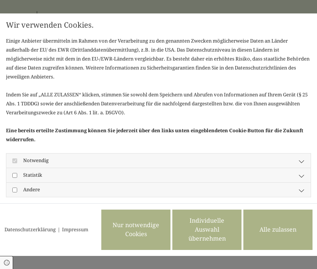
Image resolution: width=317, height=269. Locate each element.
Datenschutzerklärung (30, 229)
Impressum (75, 229)
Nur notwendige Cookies (136, 230)
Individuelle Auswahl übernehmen (207, 229)
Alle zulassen (277, 229)
